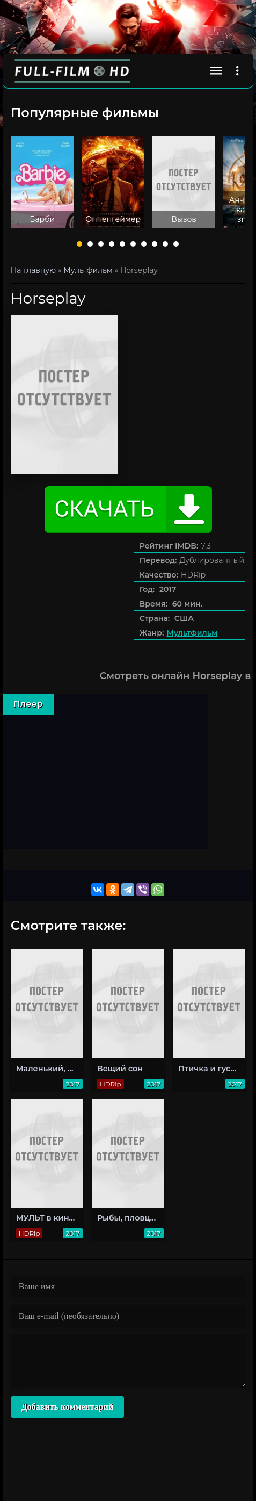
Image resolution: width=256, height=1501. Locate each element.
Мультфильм (191, 633)
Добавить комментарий (67, 1406)
